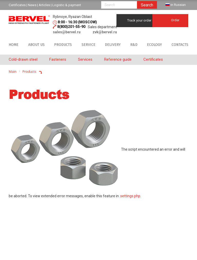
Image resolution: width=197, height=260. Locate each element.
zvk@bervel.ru (105, 32)
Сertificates (17, 5)
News (32, 5)
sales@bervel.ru (67, 32)
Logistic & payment (66, 5)
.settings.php (130, 196)
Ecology (154, 45)
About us (36, 45)
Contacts (180, 45)
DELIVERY (113, 45)
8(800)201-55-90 (71, 27)
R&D (133, 45)
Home (13, 45)
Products (63, 45)
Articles (44, 5)
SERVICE (88, 45)
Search (147, 5)
